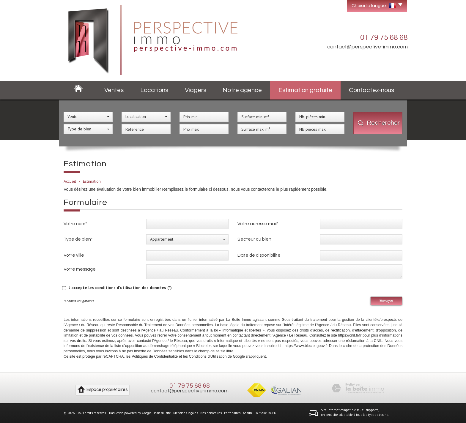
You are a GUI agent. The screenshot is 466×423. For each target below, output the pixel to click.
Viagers (195, 90)
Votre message (80, 269)
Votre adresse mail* (257, 223)
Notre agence (242, 90)
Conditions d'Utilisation (207, 356)
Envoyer (386, 301)
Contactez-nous (371, 90)
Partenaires (232, 413)
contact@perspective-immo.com (367, 47)
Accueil (70, 181)
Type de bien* (78, 239)
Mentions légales (185, 413)
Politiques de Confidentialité (155, 356)
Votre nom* (75, 223)
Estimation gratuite (305, 90)
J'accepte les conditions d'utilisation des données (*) (120, 287)
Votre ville (74, 255)
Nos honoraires (211, 413)
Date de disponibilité (259, 255)
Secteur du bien (254, 239)
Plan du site (162, 413)
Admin (247, 413)
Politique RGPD (265, 413)
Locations (154, 90)
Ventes (114, 90)
